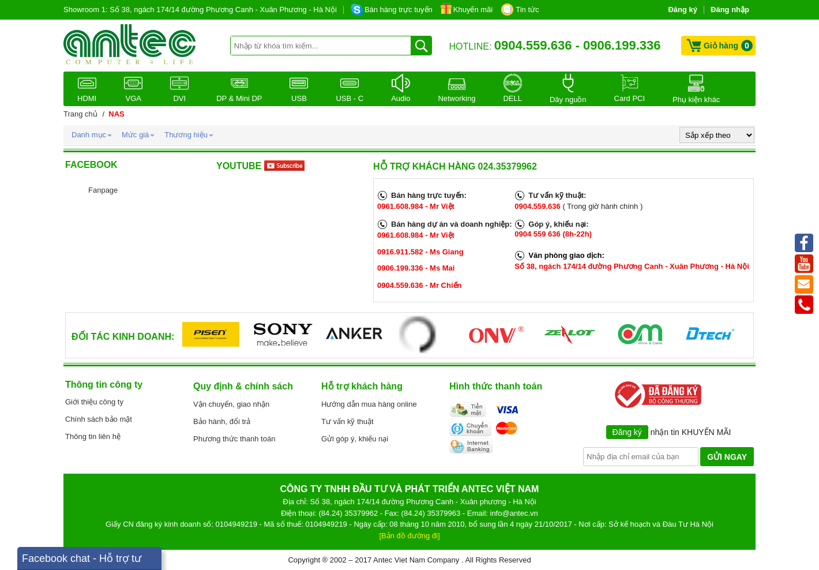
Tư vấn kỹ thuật (347, 421)
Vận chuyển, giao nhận (231, 404)
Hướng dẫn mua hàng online (369, 404)
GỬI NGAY (727, 457)
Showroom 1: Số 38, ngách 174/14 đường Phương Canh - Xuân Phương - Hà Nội (200, 9)
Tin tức (527, 9)
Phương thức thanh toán (234, 438)
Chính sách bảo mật (98, 419)
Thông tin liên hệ (93, 436)
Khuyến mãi (473, 9)
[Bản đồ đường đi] (410, 535)
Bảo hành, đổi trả (221, 421)
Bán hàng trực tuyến (399, 9)
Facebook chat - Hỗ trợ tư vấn (81, 561)
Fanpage (103, 190)
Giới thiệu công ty (94, 401)
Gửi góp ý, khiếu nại (354, 438)
